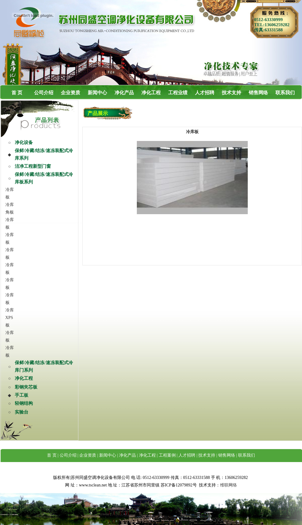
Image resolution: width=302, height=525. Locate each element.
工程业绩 (177, 92)
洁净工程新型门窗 (33, 166)
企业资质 (70, 92)
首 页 (16, 92)
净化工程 (151, 92)
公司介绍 (43, 92)
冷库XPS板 (9, 317)
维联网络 (228, 485)
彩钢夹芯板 (26, 387)
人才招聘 (204, 92)
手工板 (21, 395)
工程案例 (167, 455)
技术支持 (231, 92)
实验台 (21, 412)
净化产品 (124, 92)
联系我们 (285, 92)
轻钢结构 (24, 403)
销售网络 (258, 92)
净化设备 (24, 142)
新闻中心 (97, 92)
